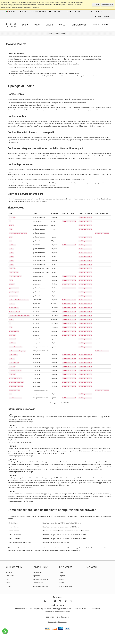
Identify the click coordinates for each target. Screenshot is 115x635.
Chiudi (97, 4)
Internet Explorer (14, 531)
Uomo (38, 25)
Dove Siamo (10, 576)
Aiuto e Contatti (37, 572)
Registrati (62, 576)
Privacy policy (62, 622)
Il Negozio (9, 572)
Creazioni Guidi (79, 25)
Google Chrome (14, 527)
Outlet (63, 25)
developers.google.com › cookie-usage (20, 421)
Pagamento (36, 576)
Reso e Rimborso (38, 583)
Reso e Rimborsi (95, 12)
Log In (61, 572)
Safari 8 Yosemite (14, 539)
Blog (7, 579)
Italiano (11, 12)
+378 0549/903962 (81, 609)
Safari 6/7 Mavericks (15, 535)
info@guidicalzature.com (63, 609)
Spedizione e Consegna (40, 579)
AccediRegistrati (102, 16)
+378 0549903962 (39, 12)
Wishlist (61, 583)
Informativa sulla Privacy (40, 586)
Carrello (61, 579)
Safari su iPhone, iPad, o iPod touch (20, 542)
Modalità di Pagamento (57, 12)
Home (51, 33)
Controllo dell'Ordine (65, 586)
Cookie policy (52, 622)
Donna (25, 25)
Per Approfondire (107, 4)
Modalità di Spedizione (77, 12)
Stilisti (50, 25)
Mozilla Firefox (13, 523)
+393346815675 (95, 609)
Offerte (8, 586)
